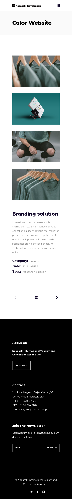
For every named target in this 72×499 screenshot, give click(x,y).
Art (24, 271)
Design (42, 271)
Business (34, 261)
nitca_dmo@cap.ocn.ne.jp (32, 409)
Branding (32, 271)
